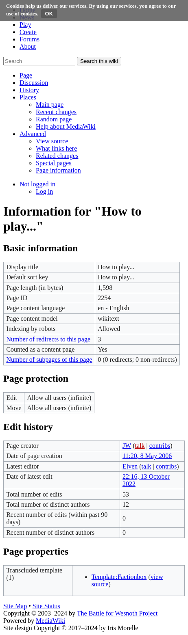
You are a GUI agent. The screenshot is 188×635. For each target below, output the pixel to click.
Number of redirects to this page (48, 339)
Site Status (46, 606)
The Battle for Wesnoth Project (117, 613)
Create (28, 31)
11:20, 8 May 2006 (147, 455)
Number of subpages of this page (49, 359)
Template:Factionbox (119, 576)
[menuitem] (49, 104)
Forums (29, 39)
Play (25, 24)
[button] (26, 75)
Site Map (15, 606)
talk (140, 445)
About (28, 46)
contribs (160, 445)
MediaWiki (50, 620)
